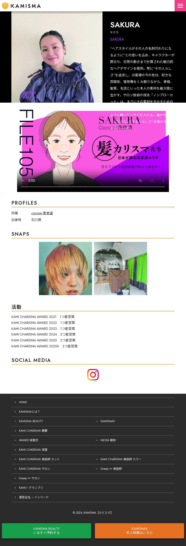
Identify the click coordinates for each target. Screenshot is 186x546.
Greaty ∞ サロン (29, 478)
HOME (23, 402)
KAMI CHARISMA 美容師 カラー (121, 459)
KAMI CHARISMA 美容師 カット (39, 459)
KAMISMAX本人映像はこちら (139, 530)
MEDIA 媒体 (108, 440)
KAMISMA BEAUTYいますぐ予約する (46, 530)
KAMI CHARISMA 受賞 (33, 450)
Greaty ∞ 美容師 (111, 469)
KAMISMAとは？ (29, 412)
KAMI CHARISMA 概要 (33, 431)
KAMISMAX (108, 421)
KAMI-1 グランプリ (31, 488)
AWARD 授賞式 (28, 440)
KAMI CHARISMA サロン (34, 469)
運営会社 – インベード (34, 497)
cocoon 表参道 (42, 213)
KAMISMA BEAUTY (31, 421)
